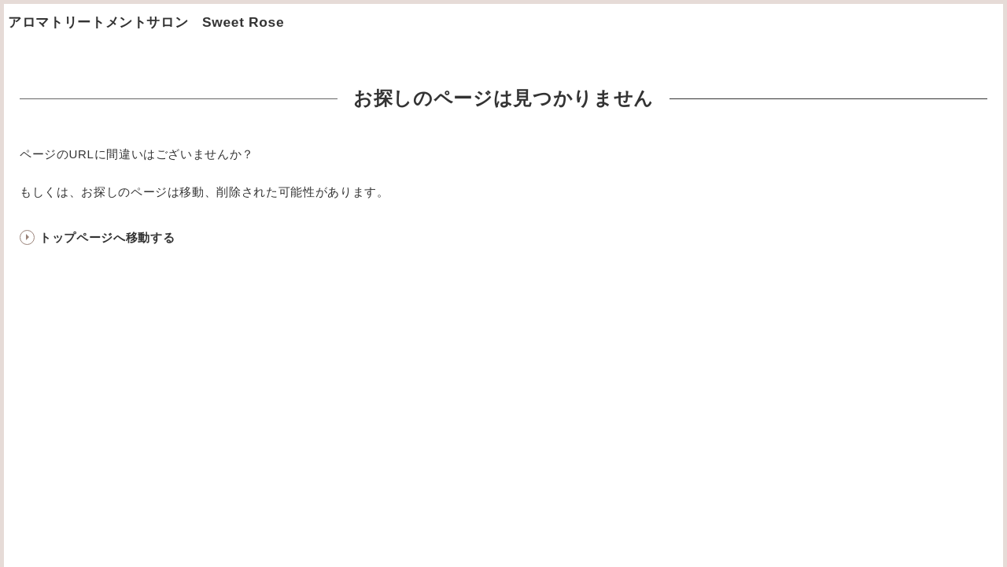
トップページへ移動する (107, 237)
